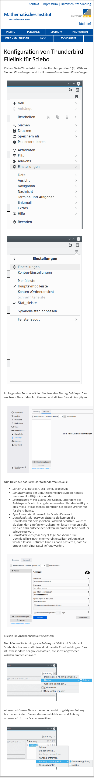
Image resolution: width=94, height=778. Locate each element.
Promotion (80, 32)
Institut (11, 32)
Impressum (50, 4)
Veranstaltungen (17, 38)
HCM (43, 38)
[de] (82, 24)
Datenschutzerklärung (76, 4)
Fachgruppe (68, 38)
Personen (33, 32)
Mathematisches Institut (27, 14)
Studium (56, 32)
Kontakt (34, 4)
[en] (88, 24)
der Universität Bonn (19, 19)
